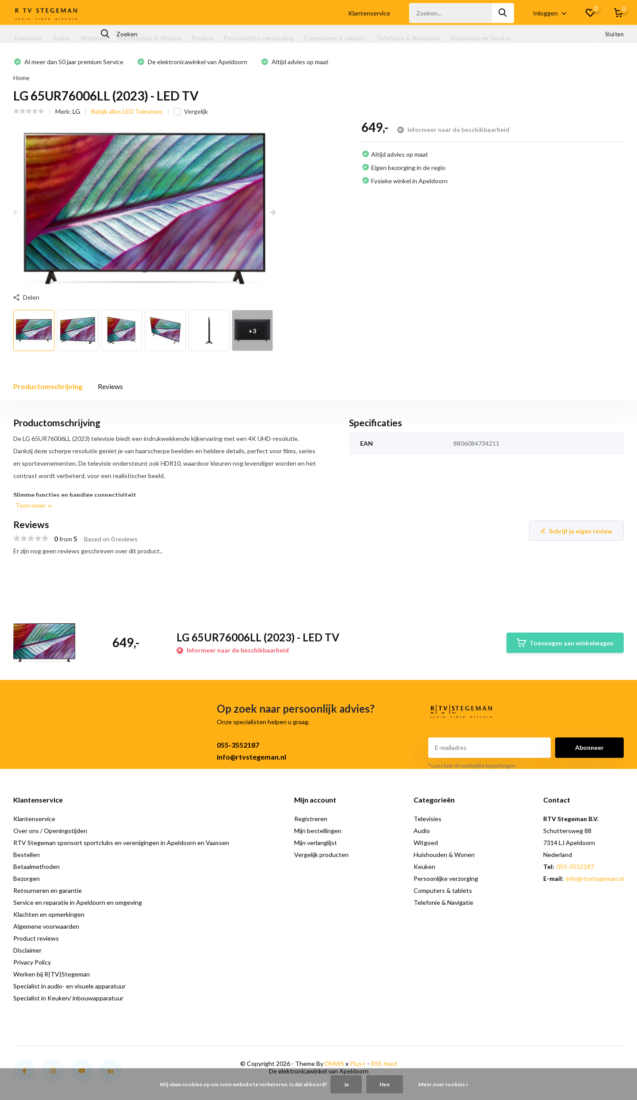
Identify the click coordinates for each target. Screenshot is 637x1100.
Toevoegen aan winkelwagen (565, 643)
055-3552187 (238, 745)
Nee (385, 1084)
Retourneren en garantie (47, 890)
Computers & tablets (335, 38)
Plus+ (358, 1063)
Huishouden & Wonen (149, 38)
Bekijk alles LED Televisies (127, 111)
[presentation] (16, 212)
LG (76, 111)
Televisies (27, 38)
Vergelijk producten (321, 854)
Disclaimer (27, 950)
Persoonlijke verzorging (259, 38)
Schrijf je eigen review (576, 531)
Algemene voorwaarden (46, 926)
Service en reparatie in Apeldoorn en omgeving (77, 902)
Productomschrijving (47, 386)
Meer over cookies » (443, 1084)
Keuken (203, 38)
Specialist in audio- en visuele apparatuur (69, 986)
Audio (61, 38)
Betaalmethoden (36, 866)
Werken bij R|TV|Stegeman (51, 974)
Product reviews (36, 938)
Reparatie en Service (481, 38)
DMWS (334, 1063)
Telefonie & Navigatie (408, 38)
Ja (346, 1084)
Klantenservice (369, 13)
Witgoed (94, 38)
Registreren (310, 818)
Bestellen (26, 854)
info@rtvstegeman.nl (251, 757)
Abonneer (589, 747)
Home (21, 77)
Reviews (110, 386)
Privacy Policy (32, 962)
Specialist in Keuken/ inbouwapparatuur (68, 998)
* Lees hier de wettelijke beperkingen (471, 765)
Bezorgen (26, 878)
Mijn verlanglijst (315, 842)
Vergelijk (191, 111)
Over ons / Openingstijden (50, 830)
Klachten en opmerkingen (48, 914)
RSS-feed (384, 1063)
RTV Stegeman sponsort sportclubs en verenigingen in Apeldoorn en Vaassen (121, 842)
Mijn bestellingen (318, 830)
